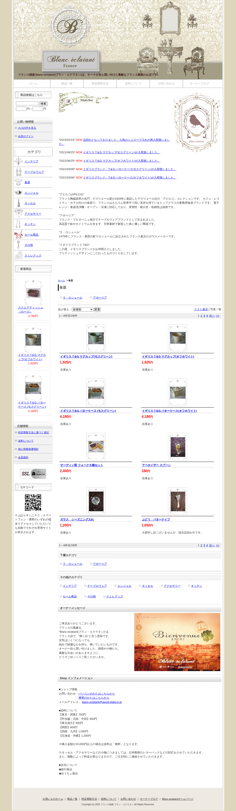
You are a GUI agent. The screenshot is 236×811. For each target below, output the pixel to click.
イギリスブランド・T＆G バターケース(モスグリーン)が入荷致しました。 (129, 169)
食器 (22, 182)
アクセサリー (172, 585)
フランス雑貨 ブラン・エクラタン (82, 77)
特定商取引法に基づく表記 (33, 432)
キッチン (196, 585)
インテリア (70, 585)
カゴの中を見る (27, 127)
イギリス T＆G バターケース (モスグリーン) (88, 410)
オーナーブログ (199, 83)
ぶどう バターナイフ (156, 519)
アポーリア (100, 297)
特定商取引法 (100, 83)
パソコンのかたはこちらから (97, 693)
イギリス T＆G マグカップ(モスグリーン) (86, 356)
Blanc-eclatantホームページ (177, 798)
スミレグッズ (114, 596)
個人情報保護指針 (28, 449)
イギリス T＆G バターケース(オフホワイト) (169, 410)
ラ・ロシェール (72, 297)
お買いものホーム (53, 798)
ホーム (33, 83)
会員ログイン (26, 136)
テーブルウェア (97, 585)
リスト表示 (201, 309)
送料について (133, 83)
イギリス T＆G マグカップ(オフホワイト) (168, 356)
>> (217, 315)
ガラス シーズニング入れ (77, 519)
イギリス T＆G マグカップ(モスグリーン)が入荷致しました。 (121, 152)
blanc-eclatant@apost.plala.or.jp (102, 702)
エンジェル (124, 585)
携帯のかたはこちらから (94, 697)
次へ (212, 315)
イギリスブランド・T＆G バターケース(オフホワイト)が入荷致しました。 (129, 177)
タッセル (147, 585)
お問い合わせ (166, 83)
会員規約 (23, 457)
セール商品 (70, 596)
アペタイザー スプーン (156, 465)
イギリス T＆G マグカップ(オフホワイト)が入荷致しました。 (121, 160)
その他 (91, 596)
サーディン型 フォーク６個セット (81, 465)
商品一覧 (66, 83)
